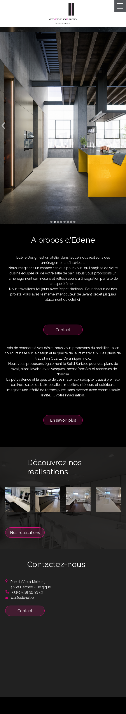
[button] (3, 125)
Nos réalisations (25, 532)
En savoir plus (63, 420)
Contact (63, 329)
